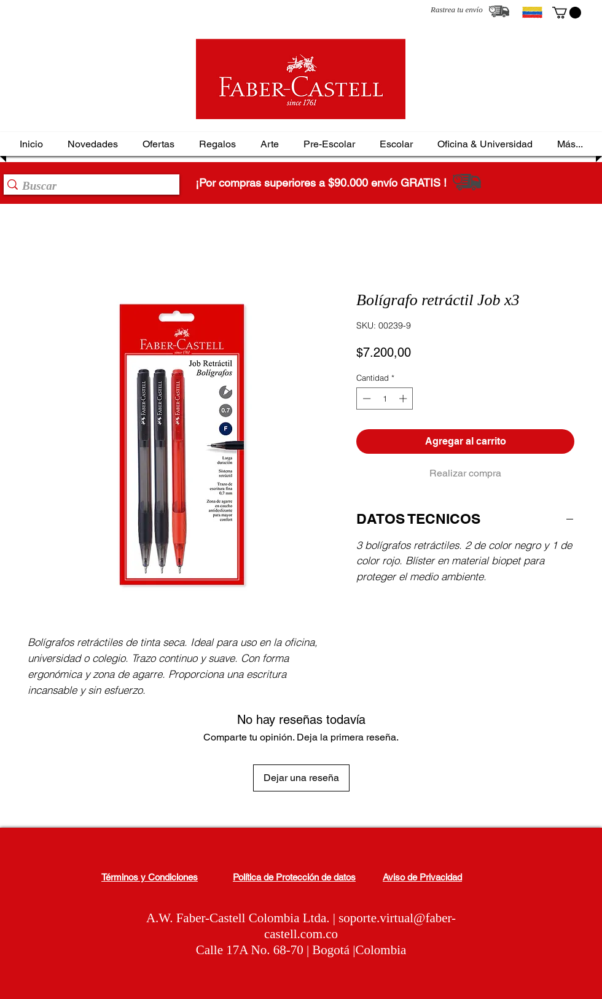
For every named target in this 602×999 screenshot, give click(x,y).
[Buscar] (88, 186)
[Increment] (404, 398)
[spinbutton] (385, 398)
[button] (566, 12)
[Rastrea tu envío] (499, 11)
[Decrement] (365, 398)
